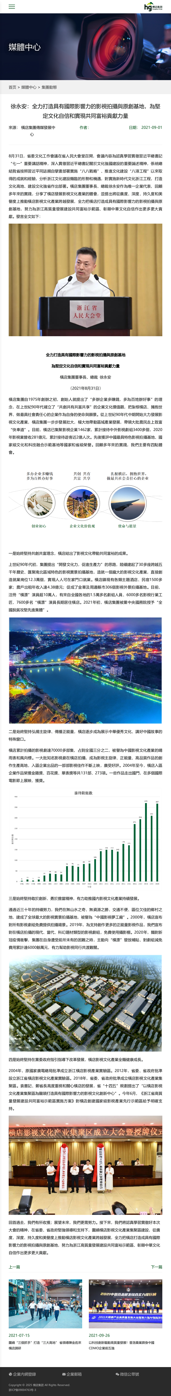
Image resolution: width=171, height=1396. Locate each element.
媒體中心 (29, 87)
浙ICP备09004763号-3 (22, 1390)
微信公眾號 (127, 1374)
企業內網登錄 (22, 1374)
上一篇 (14, 1266)
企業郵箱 (72, 1374)
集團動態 (49, 87)
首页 (12, 87)
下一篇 (156, 1266)
